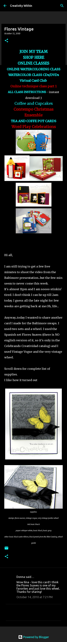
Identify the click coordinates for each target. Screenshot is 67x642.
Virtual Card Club (34, 80)
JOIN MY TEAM (33, 51)
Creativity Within (21, 5)
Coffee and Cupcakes (33, 103)
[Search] (62, 5)
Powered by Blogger (33, 637)
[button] (6, 40)
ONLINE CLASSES (33, 63)
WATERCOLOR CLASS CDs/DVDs (33, 75)
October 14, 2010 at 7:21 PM (34, 597)
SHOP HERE (33, 57)
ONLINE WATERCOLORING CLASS (33, 69)
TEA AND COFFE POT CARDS (33, 121)
